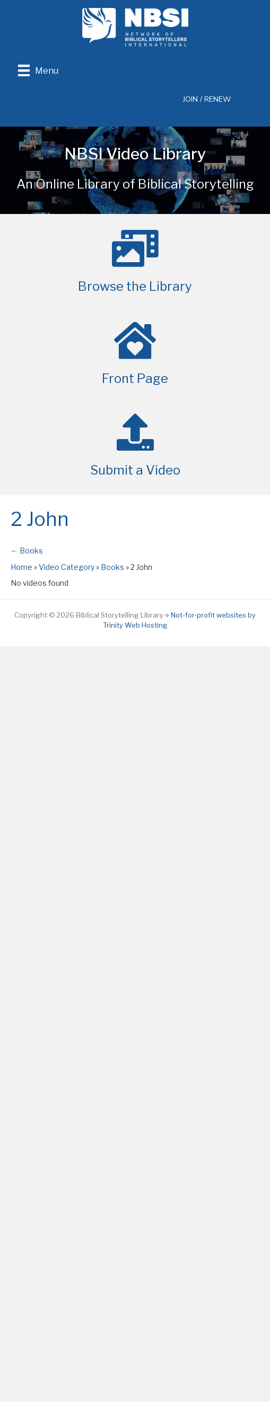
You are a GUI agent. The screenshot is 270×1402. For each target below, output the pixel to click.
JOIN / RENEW (207, 99)
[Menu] (38, 70)
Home (21, 566)
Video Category (66, 566)
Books (112, 566)
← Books (27, 550)
